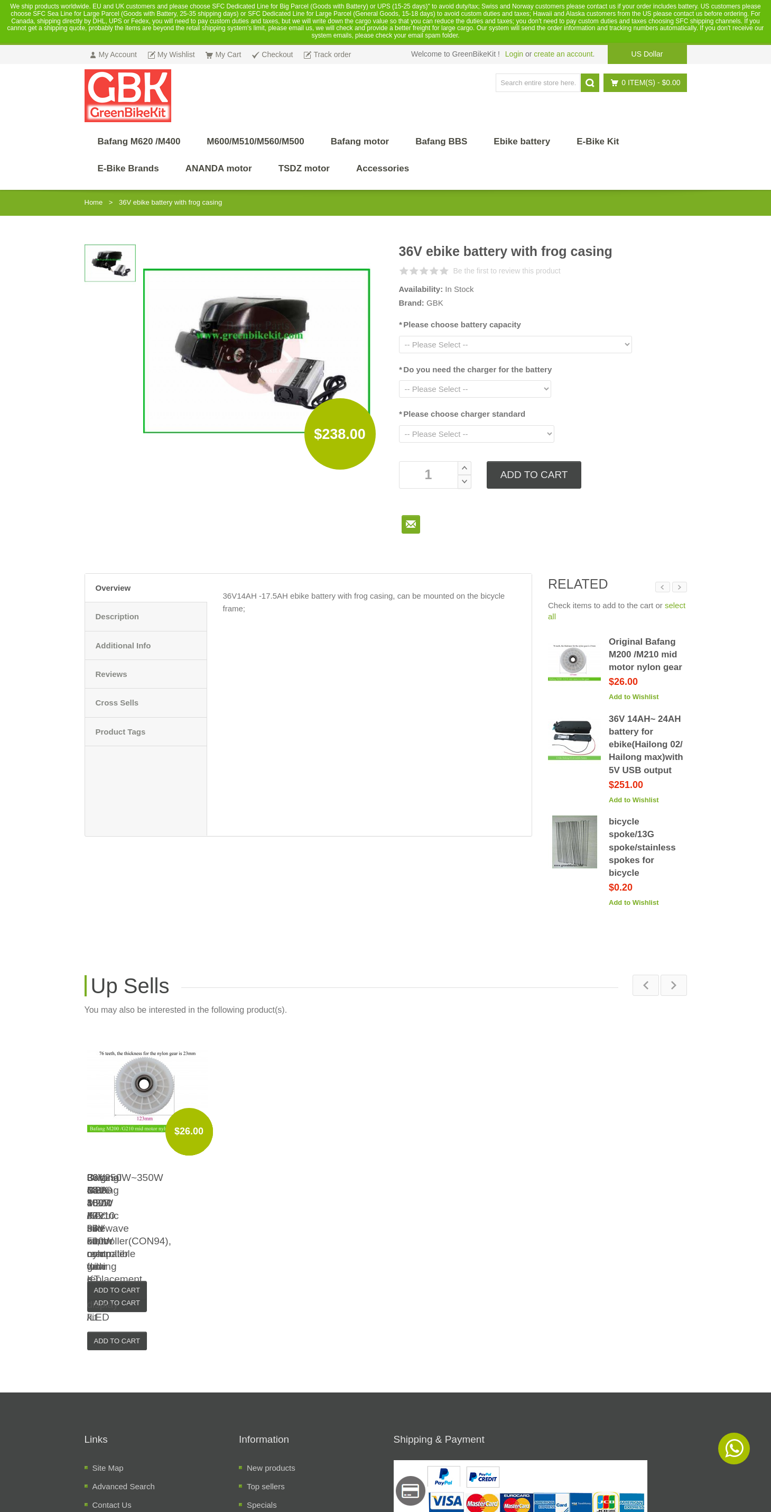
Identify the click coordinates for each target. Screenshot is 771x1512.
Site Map (108, 1341)
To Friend (411, 524)
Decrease (464, 482)
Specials (262, 1378)
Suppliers (263, 1415)
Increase (464, 468)
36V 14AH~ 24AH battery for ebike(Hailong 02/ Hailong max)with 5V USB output (646, 744)
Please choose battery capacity (460, 324)
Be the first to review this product (507, 271)
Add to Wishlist (634, 697)
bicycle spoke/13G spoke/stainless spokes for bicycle (642, 847)
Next (679, 587)
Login (514, 54)
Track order (112, 1396)
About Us (108, 1415)
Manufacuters (271, 1396)
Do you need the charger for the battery (475, 369)
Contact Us (112, 1378)
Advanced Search (123, 1359)
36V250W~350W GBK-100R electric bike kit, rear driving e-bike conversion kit (159, 1178)
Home (94, 202)
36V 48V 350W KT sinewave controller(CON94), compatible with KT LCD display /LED (461, 1178)
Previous (662, 587)
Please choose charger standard (462, 413)
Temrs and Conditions (130, 1433)
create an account (563, 54)
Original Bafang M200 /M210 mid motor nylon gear (645, 655)
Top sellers (266, 1359)
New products (271, 1341)
